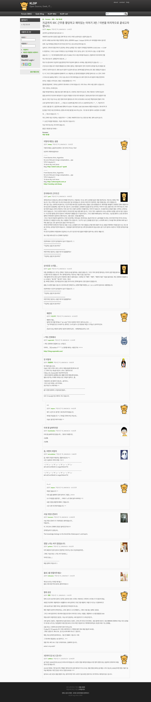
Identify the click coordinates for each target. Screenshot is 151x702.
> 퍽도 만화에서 (50, 337)
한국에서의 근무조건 (51, 193)
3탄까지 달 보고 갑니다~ (53, 655)
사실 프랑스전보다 (50, 514)
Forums (47, 19)
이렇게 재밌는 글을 (51, 141)
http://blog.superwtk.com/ (53, 351)
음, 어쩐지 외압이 (50, 451)
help (127, 2)
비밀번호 (24, 43)
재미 (53, 19)
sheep (50, 144)
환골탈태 (50, 362)
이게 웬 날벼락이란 (51, 427)
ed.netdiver (51, 454)
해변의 (49, 313)
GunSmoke (51, 431)
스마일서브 (81, 689)
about (116, 2)
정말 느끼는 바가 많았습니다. (55, 543)
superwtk (51, 340)
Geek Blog (40, 14)
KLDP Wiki (52, 14)
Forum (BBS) (26, 14)
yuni (49, 196)
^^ (48, 405)
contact (122, 2)
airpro (49, 29)
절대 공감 (47, 592)
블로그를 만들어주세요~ (53, 572)
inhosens (51, 576)
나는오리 (53, 316)
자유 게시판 (59, 19)
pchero (50, 546)
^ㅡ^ (48, 484)
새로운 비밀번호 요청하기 (30, 52)
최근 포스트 (26, 24)
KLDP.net (64, 14)
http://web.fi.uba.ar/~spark (57, 167)
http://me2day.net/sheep (53, 184)
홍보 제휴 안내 (34, 72)
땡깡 (49, 595)
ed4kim (50, 659)
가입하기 (25, 50)
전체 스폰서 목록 (67, 693)
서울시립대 (81, 687)
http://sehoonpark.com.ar (56, 182)
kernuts (50, 517)
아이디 (23, 37)
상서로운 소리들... (51, 265)
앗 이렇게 (47, 359)
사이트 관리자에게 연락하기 (81, 693)
